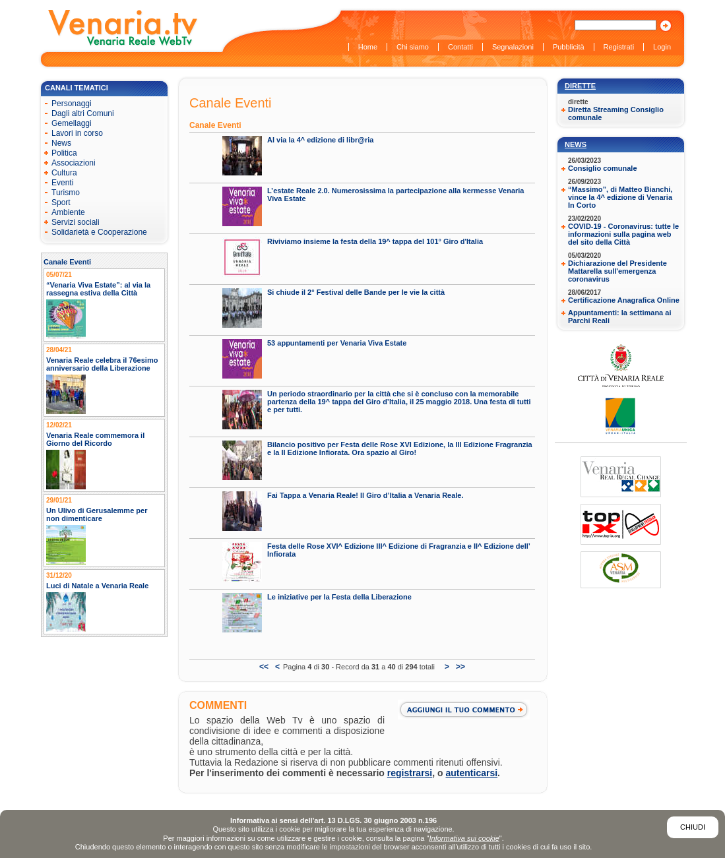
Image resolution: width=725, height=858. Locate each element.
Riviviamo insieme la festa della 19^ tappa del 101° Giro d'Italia (375, 241)
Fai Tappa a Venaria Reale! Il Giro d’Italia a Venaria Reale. (365, 495)
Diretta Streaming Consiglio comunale (616, 113)
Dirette (580, 86)
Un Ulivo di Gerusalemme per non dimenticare (96, 514)
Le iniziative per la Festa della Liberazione (339, 597)
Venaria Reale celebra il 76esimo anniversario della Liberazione (102, 364)
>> (460, 666)
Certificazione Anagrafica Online (623, 300)
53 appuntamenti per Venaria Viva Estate (336, 343)
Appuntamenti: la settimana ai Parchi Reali (619, 316)
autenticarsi (472, 773)
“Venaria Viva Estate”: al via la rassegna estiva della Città (98, 289)
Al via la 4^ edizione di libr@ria (320, 140)
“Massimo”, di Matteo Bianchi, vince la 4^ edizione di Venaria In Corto (620, 197)
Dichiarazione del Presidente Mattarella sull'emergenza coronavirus (617, 271)
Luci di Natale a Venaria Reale (97, 586)
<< (263, 666)
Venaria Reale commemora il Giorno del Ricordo (95, 439)
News (575, 144)
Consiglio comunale (602, 168)
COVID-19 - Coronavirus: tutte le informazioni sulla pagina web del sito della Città (623, 234)
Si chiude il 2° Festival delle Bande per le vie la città (356, 292)
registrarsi (409, 773)
